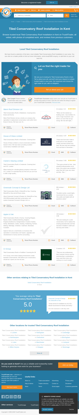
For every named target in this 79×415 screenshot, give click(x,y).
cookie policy (55, 405)
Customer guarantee (71, 386)
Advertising (55, 380)
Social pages (55, 386)
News (26, 386)
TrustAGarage (22, 405)
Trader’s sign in (73, 6)
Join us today (67, 365)
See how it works (12, 387)
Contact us (55, 383)
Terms (40, 386)
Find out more (56, 102)
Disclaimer (68, 383)
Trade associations (43, 380)
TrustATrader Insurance (38, 405)
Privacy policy (69, 380)
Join (52, 2)
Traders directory (43, 383)
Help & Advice (29, 383)
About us (27, 380)
